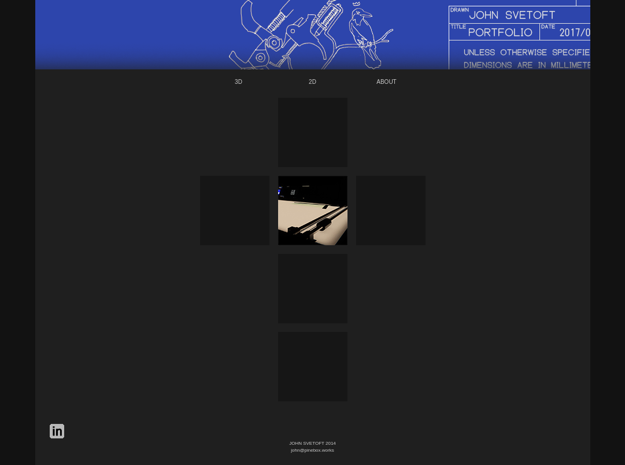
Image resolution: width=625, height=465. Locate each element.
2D (312, 82)
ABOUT (386, 82)
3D (238, 82)
